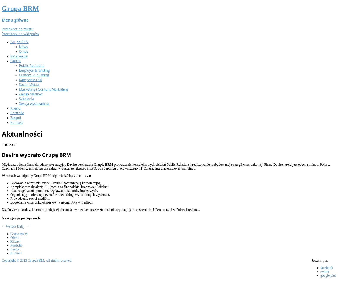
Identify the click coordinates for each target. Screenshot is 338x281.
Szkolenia (26, 98)
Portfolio (17, 113)
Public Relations (31, 65)
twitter (324, 271)
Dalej (23, 226)
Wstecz (9, 226)
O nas (23, 51)
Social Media (29, 84)
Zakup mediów (31, 94)
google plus (328, 275)
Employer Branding (34, 70)
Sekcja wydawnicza (34, 103)
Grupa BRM (19, 42)
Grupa (20, 8)
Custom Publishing (34, 75)
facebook (326, 268)
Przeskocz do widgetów (20, 33)
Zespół (15, 117)
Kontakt (16, 122)
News (23, 46)
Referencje (18, 56)
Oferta (15, 61)
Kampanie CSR (30, 79)
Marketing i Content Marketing (43, 89)
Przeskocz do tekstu (17, 29)
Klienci (15, 108)
